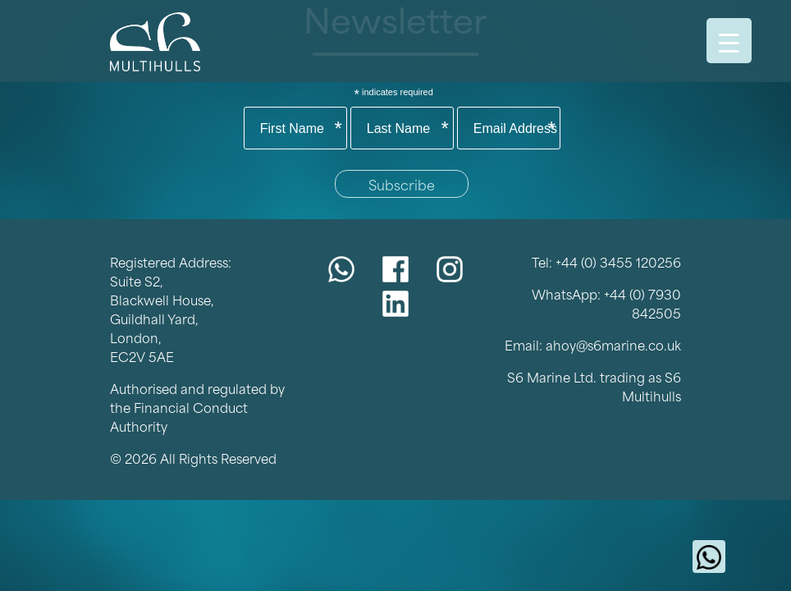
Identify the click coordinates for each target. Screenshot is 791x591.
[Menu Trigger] (729, 40)
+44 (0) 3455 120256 (618, 261)
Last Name (408, 128)
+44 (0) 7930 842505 (642, 303)
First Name (301, 128)
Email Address (515, 128)
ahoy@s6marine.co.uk (613, 344)
